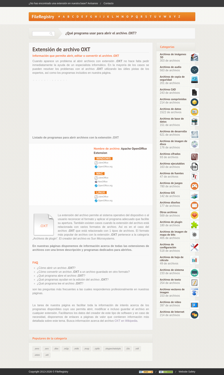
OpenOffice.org (105, 166)
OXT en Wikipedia (125, 320)
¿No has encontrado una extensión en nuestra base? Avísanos (63, 3)
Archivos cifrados (170, 153)
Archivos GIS (167, 192)
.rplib (97, 348)
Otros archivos (168, 212)
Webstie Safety (187, 371)
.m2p (66, 348)
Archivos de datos (170, 108)
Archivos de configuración (168, 246)
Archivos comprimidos (173, 99)
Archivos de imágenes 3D (173, 56)
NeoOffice (102, 181)
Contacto (108, 3)
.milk (76, 348)
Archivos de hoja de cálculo (171, 259)
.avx (46, 348)
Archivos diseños (170, 202)
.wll (47, 355)
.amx (36, 348)
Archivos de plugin (171, 221)
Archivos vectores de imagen (172, 291)
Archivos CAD (168, 89)
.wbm (37, 355)
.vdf (137, 348)
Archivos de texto (170, 279)
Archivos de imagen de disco (173, 143)
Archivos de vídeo (170, 302)
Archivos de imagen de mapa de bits (173, 233)
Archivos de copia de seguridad (172, 78)
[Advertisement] (90, 107)
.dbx (56, 348)
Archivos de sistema (172, 269)
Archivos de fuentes (172, 173)
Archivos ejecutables (172, 163)
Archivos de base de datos (172, 120)
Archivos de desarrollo (173, 131)
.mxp (86, 348)
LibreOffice (103, 162)
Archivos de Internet (172, 311)
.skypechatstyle (113, 348)
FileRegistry (43, 16)
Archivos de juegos (171, 182)
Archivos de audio (170, 66)
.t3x (128, 348)
